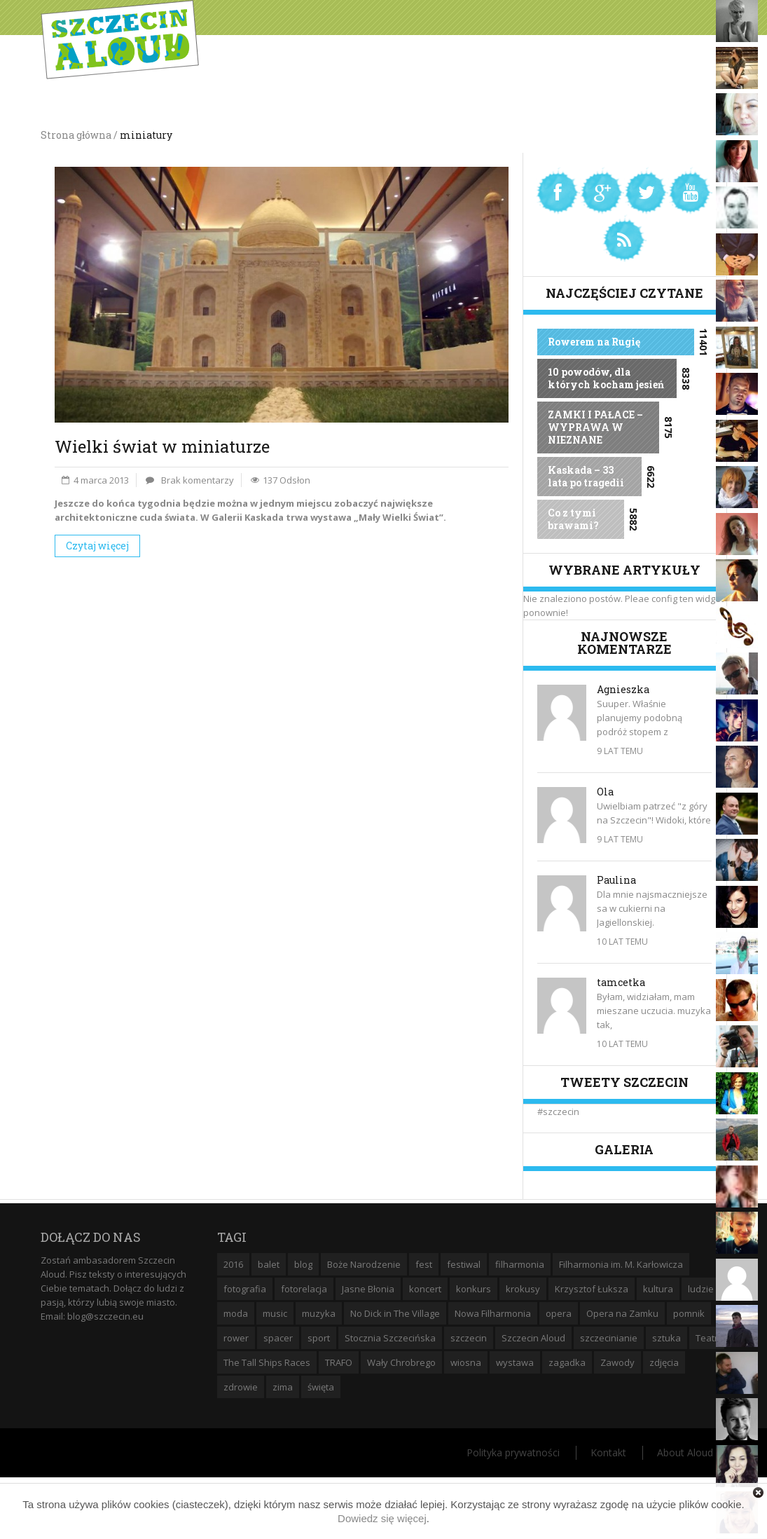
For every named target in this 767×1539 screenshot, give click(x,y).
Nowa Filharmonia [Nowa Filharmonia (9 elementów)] (493, 1313)
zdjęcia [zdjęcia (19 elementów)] (664, 1362)
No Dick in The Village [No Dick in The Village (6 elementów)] (395, 1313)
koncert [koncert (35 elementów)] (425, 1288)
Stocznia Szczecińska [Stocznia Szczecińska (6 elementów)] (390, 1338)
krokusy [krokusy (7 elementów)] (523, 1288)
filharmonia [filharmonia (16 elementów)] (519, 1264)
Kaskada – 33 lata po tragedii (586, 476)
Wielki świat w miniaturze (162, 446)
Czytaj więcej (97, 545)
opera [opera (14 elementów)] (559, 1313)
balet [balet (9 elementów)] (268, 1264)
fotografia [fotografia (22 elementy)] (244, 1288)
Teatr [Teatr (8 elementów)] (707, 1338)
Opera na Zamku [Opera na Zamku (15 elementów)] (622, 1313)
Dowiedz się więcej (382, 1518)
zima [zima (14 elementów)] (282, 1387)
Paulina (616, 880)
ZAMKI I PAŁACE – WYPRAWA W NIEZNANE (595, 427)
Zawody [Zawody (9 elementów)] (617, 1362)
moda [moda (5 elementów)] (235, 1313)
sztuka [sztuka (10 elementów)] (666, 1338)
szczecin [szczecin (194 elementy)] (468, 1338)
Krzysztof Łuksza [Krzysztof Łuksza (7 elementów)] (591, 1288)
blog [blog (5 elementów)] (303, 1264)
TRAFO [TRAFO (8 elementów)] (338, 1362)
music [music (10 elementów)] (275, 1313)
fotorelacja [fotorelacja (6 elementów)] (304, 1288)
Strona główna (76, 135)
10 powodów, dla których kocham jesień (606, 378)
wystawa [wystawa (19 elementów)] (515, 1362)
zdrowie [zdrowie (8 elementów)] (240, 1387)
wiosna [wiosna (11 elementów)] (465, 1362)
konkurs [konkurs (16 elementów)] (473, 1288)
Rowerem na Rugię (594, 341)
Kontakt (608, 1452)
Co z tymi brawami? (573, 519)
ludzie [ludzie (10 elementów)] (701, 1288)
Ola (605, 791)
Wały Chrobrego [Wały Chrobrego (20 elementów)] (401, 1362)
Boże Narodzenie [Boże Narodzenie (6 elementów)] (364, 1264)
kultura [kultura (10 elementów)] (658, 1288)
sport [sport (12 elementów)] (319, 1338)
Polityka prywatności (513, 1452)
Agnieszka (623, 689)
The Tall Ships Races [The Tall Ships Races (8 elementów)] (266, 1362)
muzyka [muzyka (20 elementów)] (319, 1313)
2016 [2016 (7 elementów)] (233, 1264)
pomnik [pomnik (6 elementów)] (689, 1313)
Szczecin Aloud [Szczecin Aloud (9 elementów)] (533, 1338)
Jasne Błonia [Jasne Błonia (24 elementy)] (368, 1288)
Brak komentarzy (197, 480)
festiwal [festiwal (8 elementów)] (464, 1264)
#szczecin (558, 1111)
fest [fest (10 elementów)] (423, 1264)
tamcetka (621, 982)
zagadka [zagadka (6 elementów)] (567, 1362)
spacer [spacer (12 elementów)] (278, 1338)
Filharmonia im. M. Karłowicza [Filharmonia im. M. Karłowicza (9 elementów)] (621, 1264)
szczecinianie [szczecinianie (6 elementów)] (608, 1338)
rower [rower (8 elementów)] (236, 1338)
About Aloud (685, 1452)
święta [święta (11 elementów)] (321, 1387)
